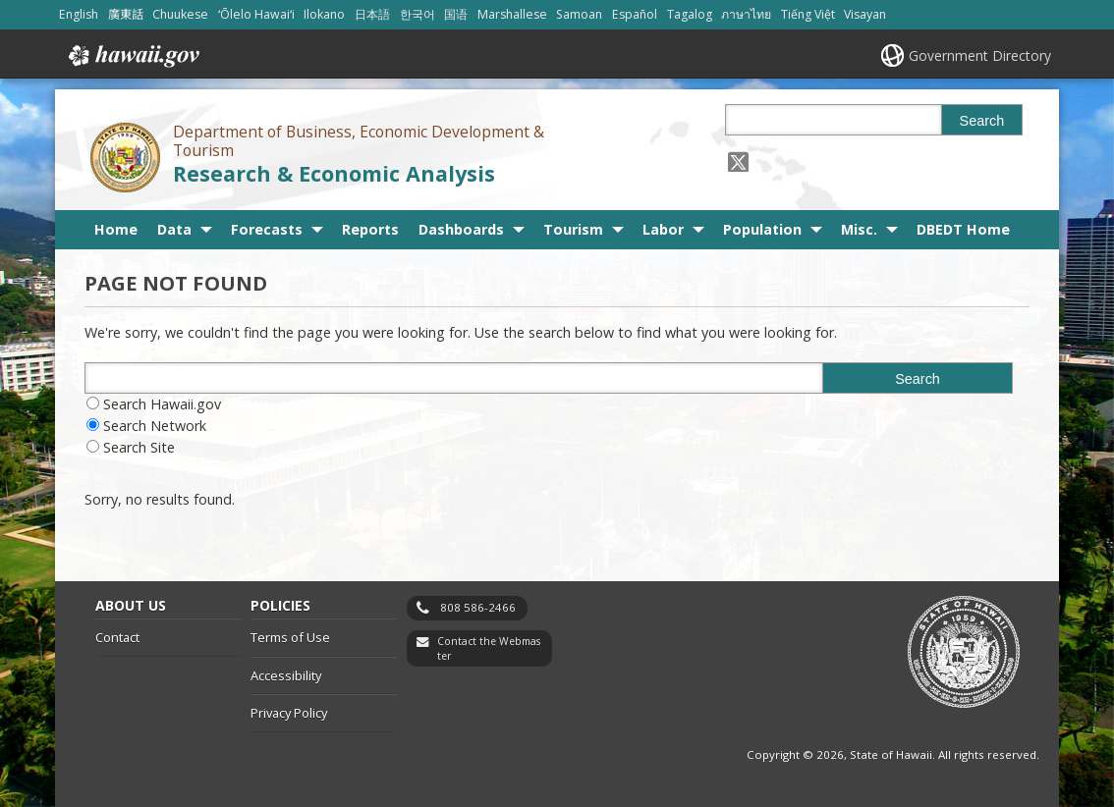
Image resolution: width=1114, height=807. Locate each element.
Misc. (859, 229)
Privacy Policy (289, 713)
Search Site (139, 447)
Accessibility (286, 675)
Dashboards (461, 229)
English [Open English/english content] (78, 14)
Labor (663, 229)
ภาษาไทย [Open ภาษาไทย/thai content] (746, 14)
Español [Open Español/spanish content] (634, 14)
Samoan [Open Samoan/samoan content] (579, 14)
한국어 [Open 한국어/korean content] (417, 14)
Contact (117, 637)
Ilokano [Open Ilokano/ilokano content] (324, 14)
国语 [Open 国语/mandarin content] (456, 14)
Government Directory (980, 55)
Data (174, 229)
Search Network (154, 425)
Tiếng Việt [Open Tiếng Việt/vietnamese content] (808, 14)
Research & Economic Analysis (334, 173)
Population (762, 229)
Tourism (573, 229)
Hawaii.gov (132, 56)
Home (116, 229)
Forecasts (267, 229)
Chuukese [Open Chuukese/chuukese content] (180, 14)
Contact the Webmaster (488, 648)
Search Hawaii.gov (162, 404)
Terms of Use (290, 637)
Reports (370, 229)
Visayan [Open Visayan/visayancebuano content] (865, 14)
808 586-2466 (478, 607)
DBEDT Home (963, 229)
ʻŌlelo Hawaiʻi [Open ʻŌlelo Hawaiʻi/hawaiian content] (256, 14)
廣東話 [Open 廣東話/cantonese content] (125, 14)
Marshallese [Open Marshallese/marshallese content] (512, 14)
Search (982, 121)
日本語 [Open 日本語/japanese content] (372, 14)
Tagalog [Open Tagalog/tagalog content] (689, 14)
